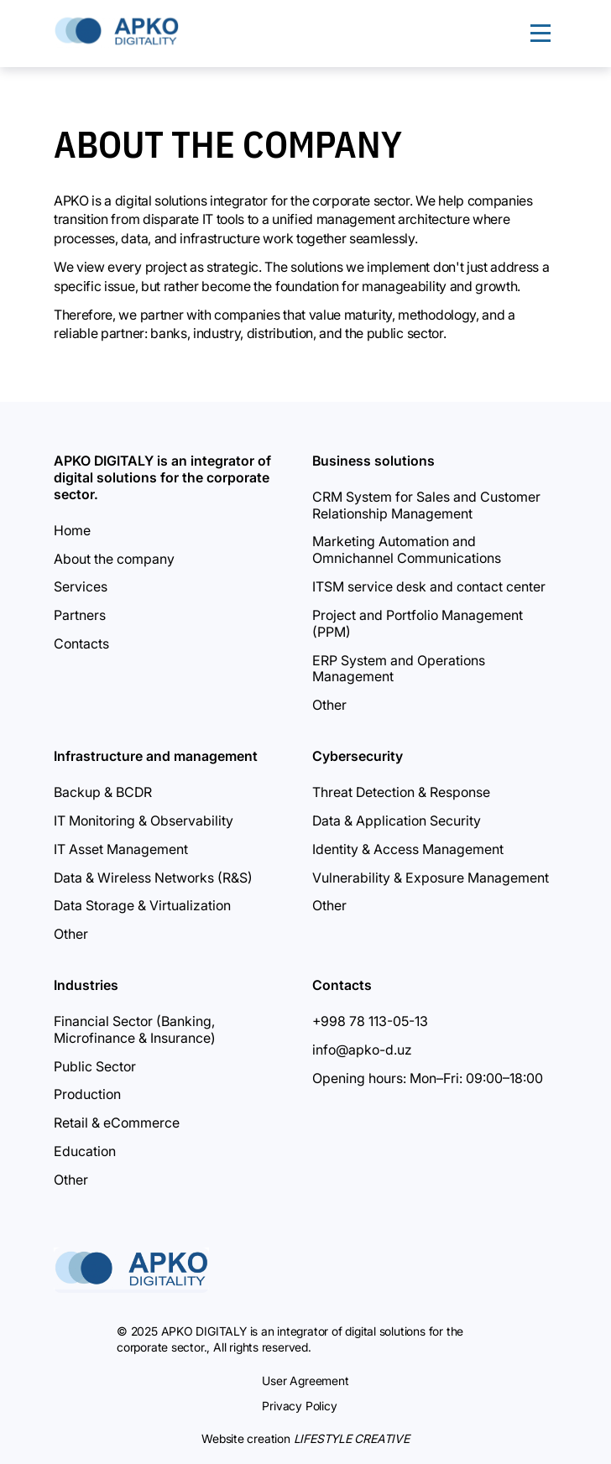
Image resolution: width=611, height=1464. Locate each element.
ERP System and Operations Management (398, 668)
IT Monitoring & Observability (143, 820)
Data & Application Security (396, 820)
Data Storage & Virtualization (142, 905)
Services (80, 586)
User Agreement (305, 1380)
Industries (86, 985)
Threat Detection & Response (401, 792)
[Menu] (540, 33)
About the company (114, 558)
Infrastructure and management (156, 756)
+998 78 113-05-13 (370, 1021)
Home (72, 530)
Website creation (305, 1438)
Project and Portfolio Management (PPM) (417, 623)
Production (87, 1094)
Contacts (81, 643)
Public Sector (95, 1066)
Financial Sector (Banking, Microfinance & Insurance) (135, 1029)
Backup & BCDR (103, 792)
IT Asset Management (121, 849)
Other (329, 704)
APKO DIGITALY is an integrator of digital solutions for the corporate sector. (162, 477)
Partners (80, 615)
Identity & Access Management (408, 849)
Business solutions (373, 460)
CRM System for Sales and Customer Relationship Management (426, 505)
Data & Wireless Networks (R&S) (153, 877)
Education (85, 1151)
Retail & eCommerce (117, 1122)
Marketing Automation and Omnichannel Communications (406, 549)
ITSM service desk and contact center (429, 586)
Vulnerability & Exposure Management (430, 877)
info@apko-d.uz (362, 1049)
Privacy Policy (299, 1406)
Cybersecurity (357, 756)
